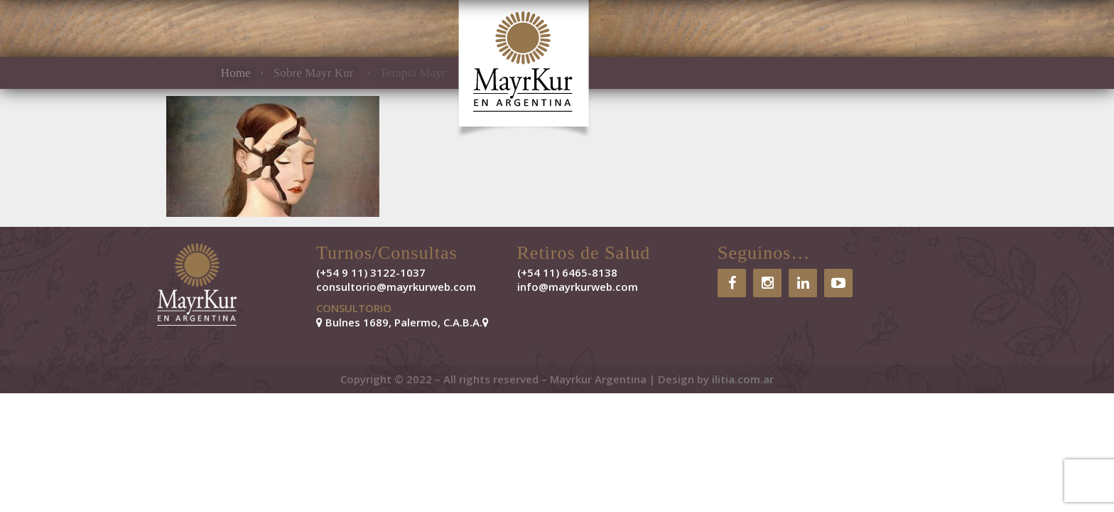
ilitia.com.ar (743, 379)
